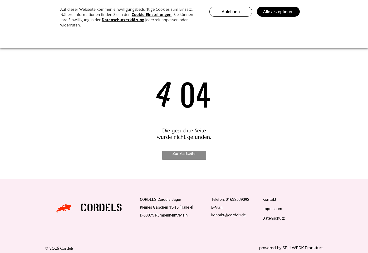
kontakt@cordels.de (228, 214)
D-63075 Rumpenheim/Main (164, 215)
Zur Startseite (184, 153)
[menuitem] (290, 199)
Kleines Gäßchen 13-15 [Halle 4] (166, 207)
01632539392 (237, 199)
